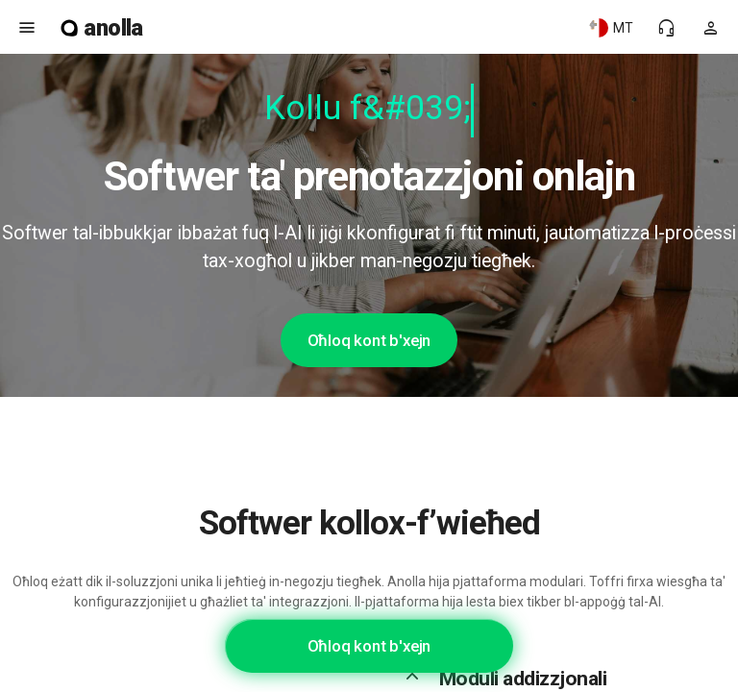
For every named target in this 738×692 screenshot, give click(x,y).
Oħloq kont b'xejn (369, 340)
